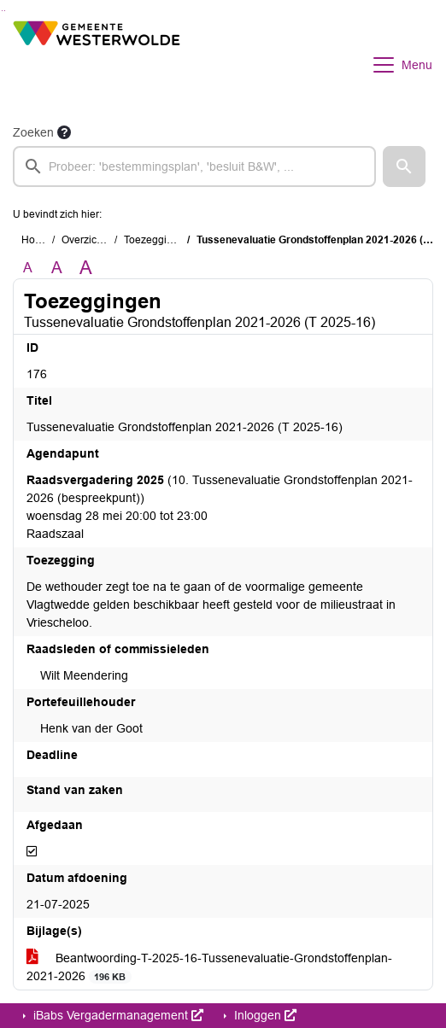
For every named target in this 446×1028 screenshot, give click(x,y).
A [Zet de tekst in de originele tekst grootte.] (27, 267)
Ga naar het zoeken (2, 10)
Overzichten (89, 240)
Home (35, 240)
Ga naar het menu (4, 10)
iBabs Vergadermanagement (116, 1015)
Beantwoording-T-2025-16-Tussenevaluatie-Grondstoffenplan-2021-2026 (209, 967)
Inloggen (263, 1015)
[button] (404, 166)
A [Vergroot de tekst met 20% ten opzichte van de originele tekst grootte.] (56, 268)
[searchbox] (194, 166)
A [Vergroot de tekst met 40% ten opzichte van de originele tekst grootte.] (85, 268)
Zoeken (33, 132)
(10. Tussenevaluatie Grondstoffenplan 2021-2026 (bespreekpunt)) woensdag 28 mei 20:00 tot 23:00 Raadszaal (219, 506)
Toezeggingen (157, 240)
